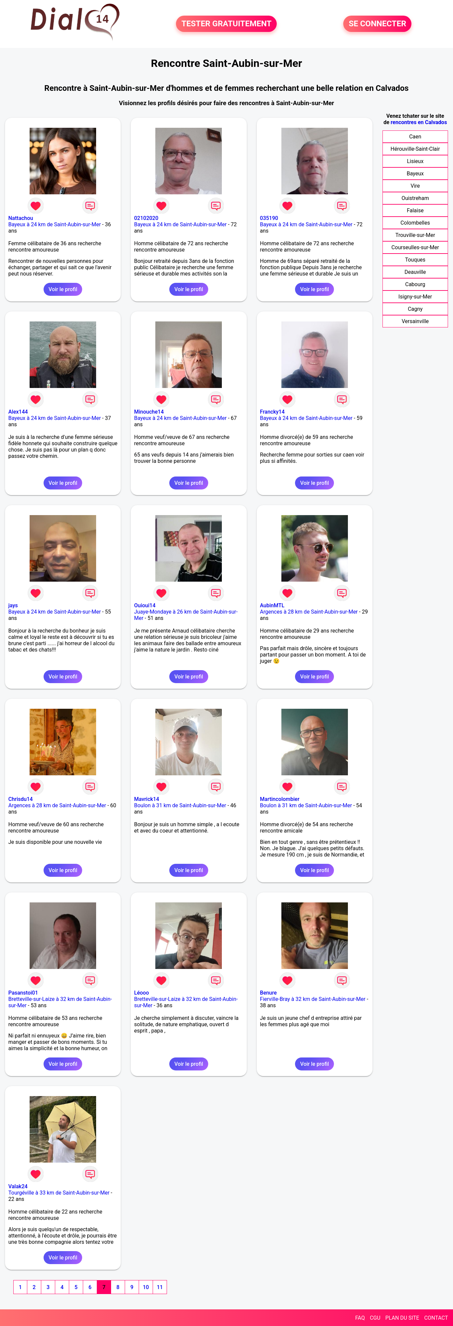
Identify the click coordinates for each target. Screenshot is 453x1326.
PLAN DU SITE (402, 1318)
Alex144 (18, 412)
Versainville (415, 321)
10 (146, 1287)
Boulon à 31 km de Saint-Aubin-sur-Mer (180, 805)
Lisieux (415, 161)
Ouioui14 (144, 605)
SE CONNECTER (377, 24)
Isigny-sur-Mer (415, 296)
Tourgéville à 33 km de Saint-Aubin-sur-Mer (58, 1193)
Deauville (415, 272)
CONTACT (436, 1318)
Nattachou (20, 218)
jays (13, 605)
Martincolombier (280, 799)
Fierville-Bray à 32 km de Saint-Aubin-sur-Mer (313, 999)
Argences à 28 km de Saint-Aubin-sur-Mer (309, 612)
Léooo (141, 993)
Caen (415, 136)
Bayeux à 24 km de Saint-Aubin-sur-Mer (54, 224)
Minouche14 (149, 412)
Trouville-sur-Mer (415, 235)
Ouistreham (415, 198)
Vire (415, 186)
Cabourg (415, 284)
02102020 (146, 218)
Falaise (415, 210)
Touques (415, 260)
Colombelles (415, 223)
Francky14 (272, 412)
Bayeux (415, 173)
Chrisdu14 (20, 799)
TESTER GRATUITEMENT (226, 24)
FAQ (360, 1318)
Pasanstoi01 (23, 993)
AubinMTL (272, 605)
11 (160, 1287)
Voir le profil (63, 289)
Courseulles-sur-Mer (415, 247)
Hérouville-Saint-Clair (415, 149)
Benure (268, 993)
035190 (269, 218)
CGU (375, 1318)
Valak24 (18, 1186)
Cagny (415, 309)
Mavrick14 (146, 799)
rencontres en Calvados (419, 122)
